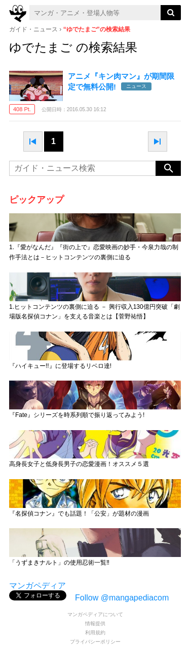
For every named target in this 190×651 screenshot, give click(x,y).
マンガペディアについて (95, 614)
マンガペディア (37, 585)
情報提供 (95, 623)
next (157, 141)
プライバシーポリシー (95, 641)
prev (33, 141)
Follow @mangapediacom (122, 597)
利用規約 (95, 632)
